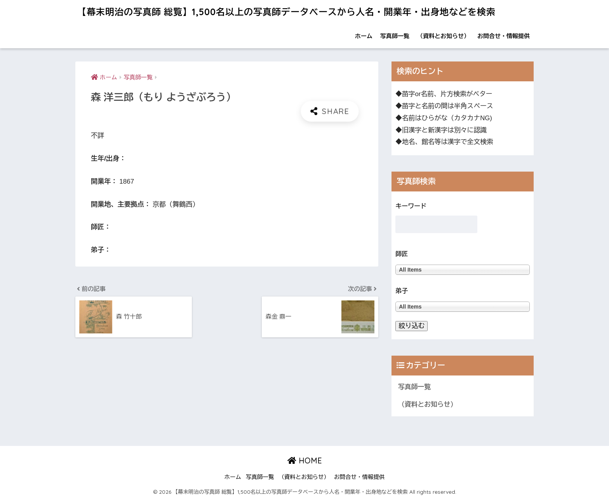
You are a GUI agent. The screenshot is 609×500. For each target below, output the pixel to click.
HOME (304, 460)
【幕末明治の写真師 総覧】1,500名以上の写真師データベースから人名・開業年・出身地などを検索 (286, 12)
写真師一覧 (394, 36)
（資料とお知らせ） (443, 36)
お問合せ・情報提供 (503, 36)
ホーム (363, 36)
